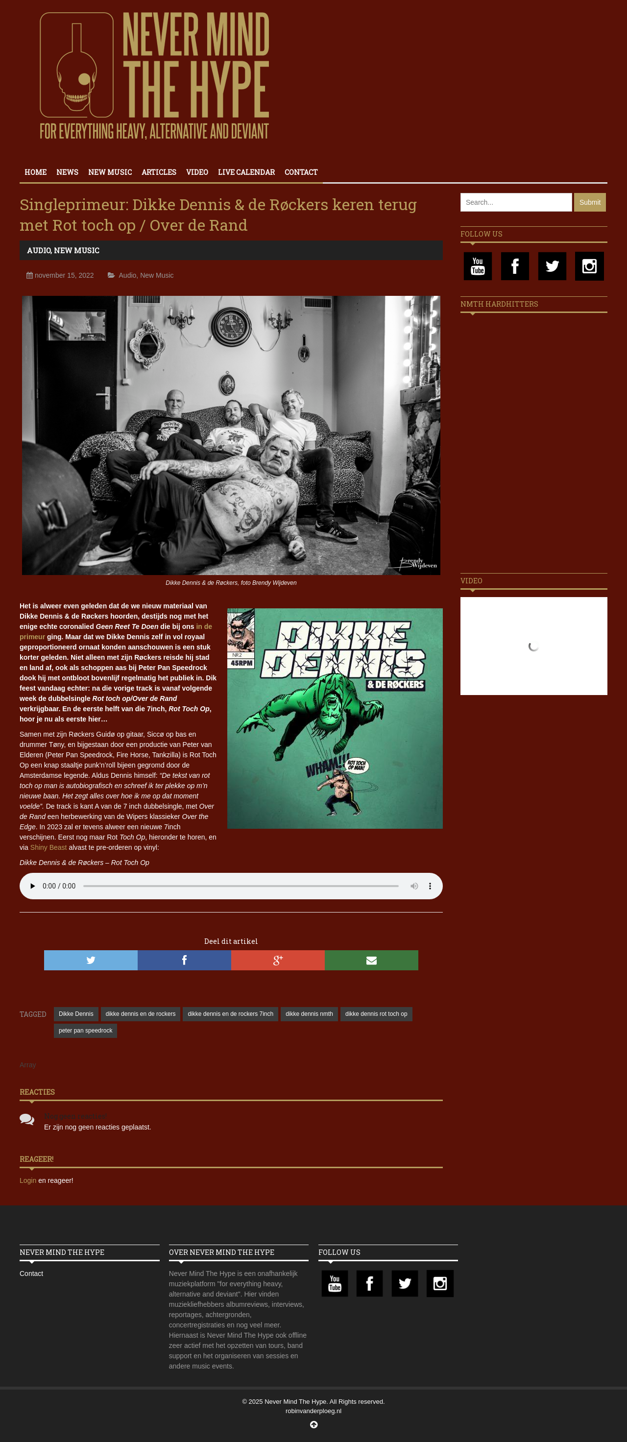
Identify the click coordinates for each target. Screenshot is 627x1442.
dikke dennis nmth (309, 1013)
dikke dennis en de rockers (141, 1013)
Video (197, 172)
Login (29, 1180)
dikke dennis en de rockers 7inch (230, 1013)
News (67, 172)
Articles (159, 172)
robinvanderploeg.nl (313, 1411)
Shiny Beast (48, 847)
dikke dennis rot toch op (376, 1013)
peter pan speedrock (85, 1030)
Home (35, 172)
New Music (110, 172)
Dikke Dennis (76, 1013)
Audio (38, 250)
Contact (301, 172)
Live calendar (246, 172)
